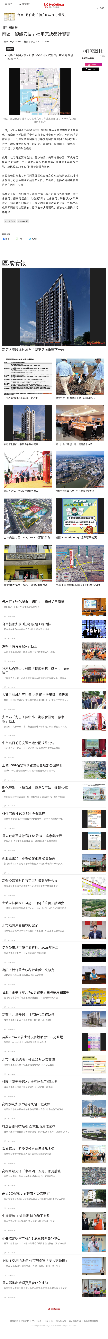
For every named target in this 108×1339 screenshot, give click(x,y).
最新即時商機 (88, 61)
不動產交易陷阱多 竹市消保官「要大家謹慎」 (35, 1262)
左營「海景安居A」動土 (19, 648)
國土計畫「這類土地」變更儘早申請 (74, 445)
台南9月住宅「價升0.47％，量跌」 (42, 15)
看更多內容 (54, 1310)
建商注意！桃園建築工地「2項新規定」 (76, 399)
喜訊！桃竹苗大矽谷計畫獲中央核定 (28, 971)
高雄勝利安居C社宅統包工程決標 (26, 1105)
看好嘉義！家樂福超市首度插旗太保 (28, 1150)
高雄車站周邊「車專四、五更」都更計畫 (31, 1172)
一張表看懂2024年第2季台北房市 (21, 399)
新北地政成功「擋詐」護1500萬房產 (26, 586)
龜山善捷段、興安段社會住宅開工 (21, 492)
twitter (32, 240)
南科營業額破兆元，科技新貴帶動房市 (75, 492)
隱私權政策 (61, 1322)
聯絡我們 (14, 1322)
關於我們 (25, 1322)
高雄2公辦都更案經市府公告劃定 (26, 1195)
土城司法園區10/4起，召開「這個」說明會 (33, 904)
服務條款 (49, 1322)
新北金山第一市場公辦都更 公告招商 (28, 859)
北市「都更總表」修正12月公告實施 (28, 1060)
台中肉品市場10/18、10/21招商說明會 (27, 538)
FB (5, 240)
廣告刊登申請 (75, 1322)
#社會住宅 (10, 223)
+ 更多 (103, 58)
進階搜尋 (26, 5)
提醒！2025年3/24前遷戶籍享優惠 (76, 538)
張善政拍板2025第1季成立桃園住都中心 (31, 1239)
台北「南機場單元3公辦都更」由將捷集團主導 (35, 994)
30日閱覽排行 (93, 53)
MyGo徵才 (36, 1322)
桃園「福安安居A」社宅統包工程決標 (29, 1083)
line (18, 240)
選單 (10, 5)
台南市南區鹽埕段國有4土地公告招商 (78, 586)
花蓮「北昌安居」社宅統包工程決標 (28, 1016)
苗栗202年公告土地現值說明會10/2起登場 (32, 1038)
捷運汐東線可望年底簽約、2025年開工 (30, 949)
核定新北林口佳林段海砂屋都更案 (21, 445)
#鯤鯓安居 (23, 223)
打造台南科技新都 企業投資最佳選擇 (28, 1128)
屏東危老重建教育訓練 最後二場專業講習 (32, 837)
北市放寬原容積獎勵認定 (20, 926)
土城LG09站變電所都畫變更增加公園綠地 (32, 766)
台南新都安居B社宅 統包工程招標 (26, 625)
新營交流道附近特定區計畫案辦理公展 (30, 882)
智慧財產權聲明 (91, 1322)
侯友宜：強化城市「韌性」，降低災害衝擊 (33, 603)
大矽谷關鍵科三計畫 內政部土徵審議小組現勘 (35, 696)
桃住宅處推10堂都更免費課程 (23, 815)
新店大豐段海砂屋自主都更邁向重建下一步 (33, 351)
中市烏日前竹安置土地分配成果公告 (28, 744)
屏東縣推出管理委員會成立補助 (25, 1284)
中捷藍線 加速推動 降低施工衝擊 (26, 1217)
